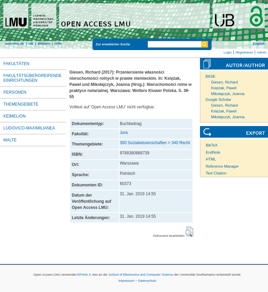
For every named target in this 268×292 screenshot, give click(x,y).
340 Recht (180, 142)
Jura (124, 132)
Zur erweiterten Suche (113, 44)
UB (31, 43)
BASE (210, 76)
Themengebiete (20, 104)
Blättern (44, 43)
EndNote (213, 152)
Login (228, 52)
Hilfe (58, 43)
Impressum (126, 280)
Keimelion (14, 116)
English (259, 43)
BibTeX (212, 145)
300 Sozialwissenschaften (143, 142)
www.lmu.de (14, 43)
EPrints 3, (84, 274)
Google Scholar (218, 99)
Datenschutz (147, 280)
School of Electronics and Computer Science (140, 274)
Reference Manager (222, 166)
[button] (189, 232)
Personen (14, 92)
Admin (261, 52)
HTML (211, 159)
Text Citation (216, 173)
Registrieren (244, 52)
